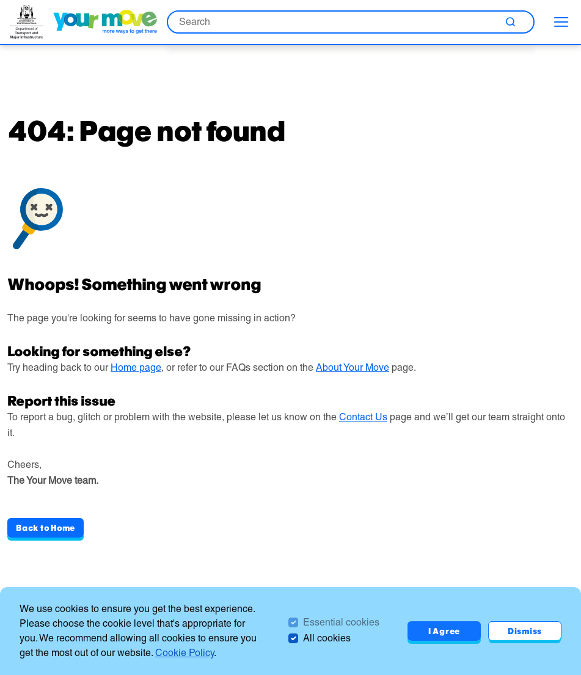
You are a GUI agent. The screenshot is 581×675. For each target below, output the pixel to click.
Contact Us (363, 417)
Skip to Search (0, 0)
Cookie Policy (184, 653)
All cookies (327, 638)
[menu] (561, 22)
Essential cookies (341, 622)
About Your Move (352, 367)
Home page (136, 367)
